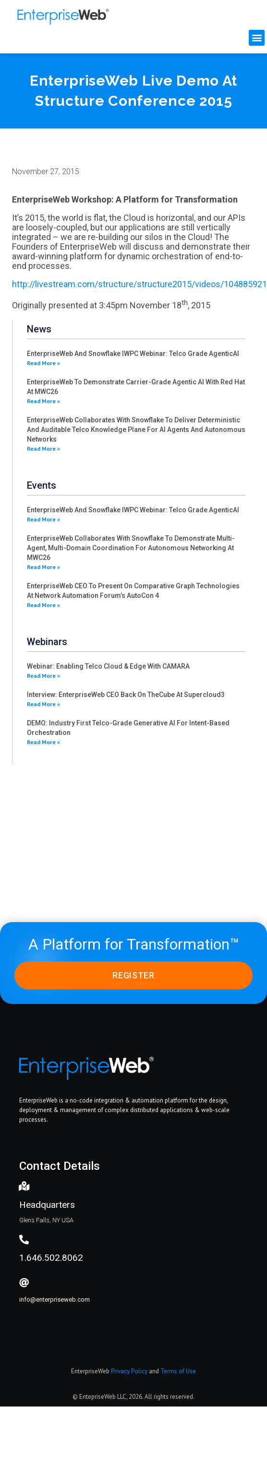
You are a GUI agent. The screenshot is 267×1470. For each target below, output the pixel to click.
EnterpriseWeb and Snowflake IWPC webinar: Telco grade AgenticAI (133, 353)
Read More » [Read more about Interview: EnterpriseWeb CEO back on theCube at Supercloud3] (43, 704)
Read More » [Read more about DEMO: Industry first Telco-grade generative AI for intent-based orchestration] (43, 742)
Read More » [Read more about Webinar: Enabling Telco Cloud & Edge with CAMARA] (43, 675)
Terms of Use (178, 1371)
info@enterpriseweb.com (54, 1299)
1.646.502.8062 (51, 1257)
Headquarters (47, 1204)
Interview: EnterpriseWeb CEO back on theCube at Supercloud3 (126, 694)
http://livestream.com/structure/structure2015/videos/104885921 (139, 284)
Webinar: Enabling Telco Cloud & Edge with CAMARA (108, 666)
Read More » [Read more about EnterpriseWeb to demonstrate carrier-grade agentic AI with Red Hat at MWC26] (43, 401)
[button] (257, 38)
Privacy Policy (129, 1371)
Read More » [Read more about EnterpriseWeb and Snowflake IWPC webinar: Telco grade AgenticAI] (43, 363)
